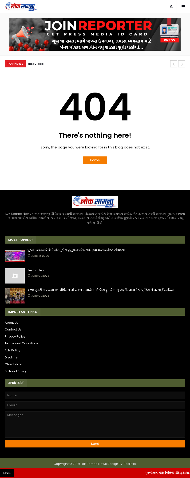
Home (95, 160)
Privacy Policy (15, 336)
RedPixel (130, 464)
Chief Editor (13, 364)
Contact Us (13, 329)
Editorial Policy (16, 371)
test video (36, 64)
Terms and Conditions (21, 343)
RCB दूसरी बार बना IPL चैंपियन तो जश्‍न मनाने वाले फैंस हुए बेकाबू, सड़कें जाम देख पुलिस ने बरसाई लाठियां (101, 290)
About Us (11, 322)
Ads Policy (12, 350)
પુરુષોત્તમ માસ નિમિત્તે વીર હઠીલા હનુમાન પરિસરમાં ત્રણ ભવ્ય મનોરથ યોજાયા (76, 250)
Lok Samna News (94, 464)
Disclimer (12, 357)
